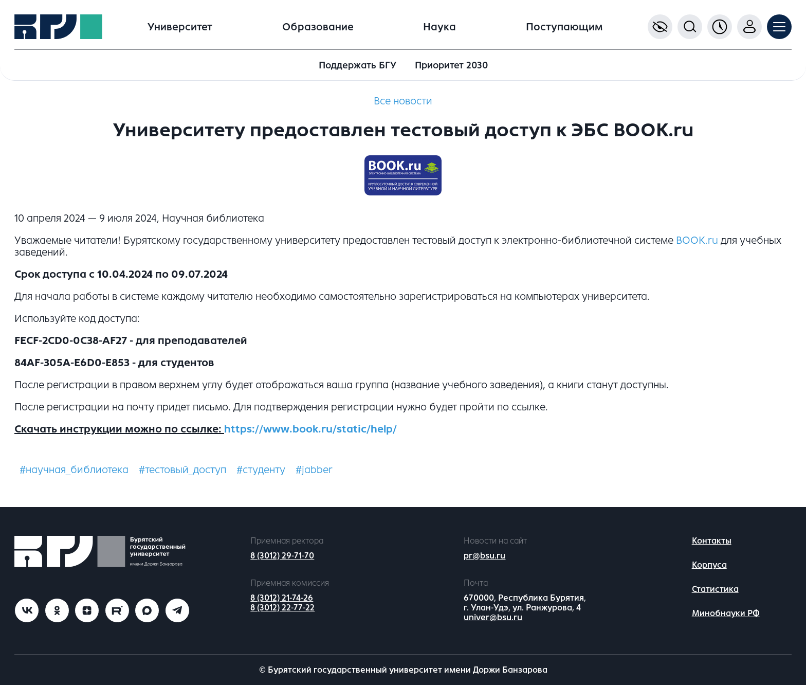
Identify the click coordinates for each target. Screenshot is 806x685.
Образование (318, 27)
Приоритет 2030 (451, 65)
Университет (180, 27)
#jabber (314, 469)
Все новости (403, 101)
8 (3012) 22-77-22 (282, 607)
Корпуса (709, 565)
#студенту (260, 469)
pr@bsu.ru (484, 555)
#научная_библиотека (74, 469)
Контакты (711, 540)
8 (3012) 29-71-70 (282, 555)
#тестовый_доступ (182, 469)
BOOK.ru (697, 240)
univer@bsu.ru (493, 617)
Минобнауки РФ (726, 613)
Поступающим (564, 27)
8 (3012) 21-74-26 (281, 597)
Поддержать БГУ (357, 65)
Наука (439, 27)
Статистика (715, 589)
